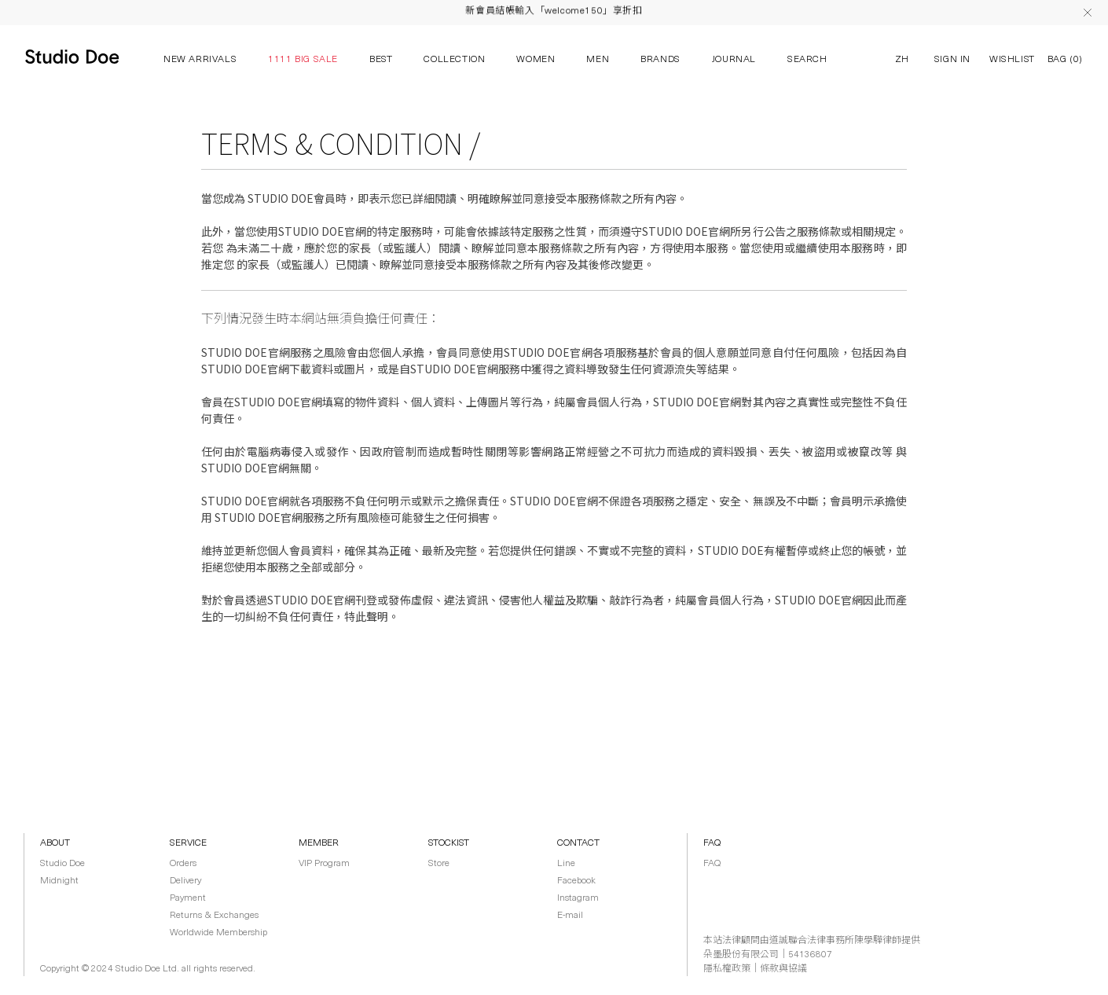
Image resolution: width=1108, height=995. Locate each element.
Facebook (576, 881)
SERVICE (188, 843)
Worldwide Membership (218, 933)
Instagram (578, 898)
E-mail (570, 915)
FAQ (712, 843)
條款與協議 (783, 969)
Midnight (59, 881)
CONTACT (578, 843)
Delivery (185, 881)
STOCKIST (448, 843)
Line (566, 863)
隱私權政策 (726, 969)
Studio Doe (62, 863)
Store (438, 863)
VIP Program (324, 863)
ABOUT (55, 843)
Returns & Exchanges (214, 915)
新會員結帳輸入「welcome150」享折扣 (553, 13)
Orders (183, 863)
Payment (188, 898)
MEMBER (319, 843)
